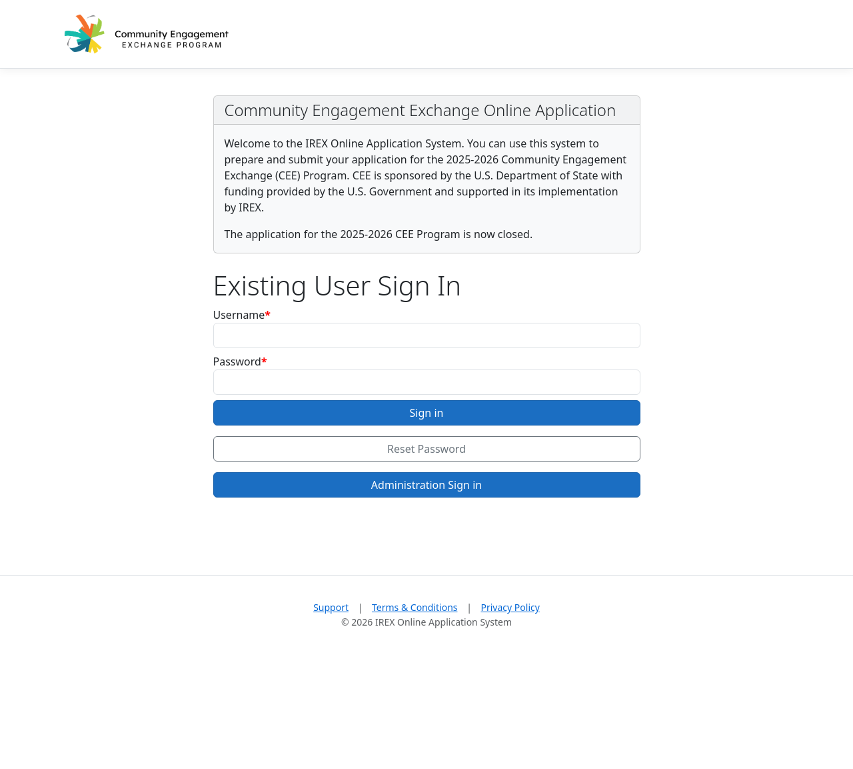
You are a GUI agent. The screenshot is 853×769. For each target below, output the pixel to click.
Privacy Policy (510, 607)
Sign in (427, 413)
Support (331, 607)
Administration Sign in (426, 485)
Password (237, 361)
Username (239, 314)
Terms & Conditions (415, 607)
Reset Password (426, 449)
